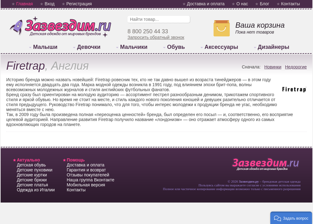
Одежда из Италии (36, 189)
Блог (264, 3)
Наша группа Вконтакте (90, 179)
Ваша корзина (260, 25)
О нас (242, 3)
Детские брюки (32, 179)
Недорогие (296, 66)
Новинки (273, 66)
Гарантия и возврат (86, 169)
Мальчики (133, 47)
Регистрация (79, 3)
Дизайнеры (273, 47)
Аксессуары (221, 47)
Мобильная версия (86, 184)
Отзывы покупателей (88, 174)
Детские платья (32, 184)
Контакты (290, 3)
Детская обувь (31, 164)
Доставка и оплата (206, 3)
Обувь (176, 47)
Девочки (88, 47)
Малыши (45, 47)
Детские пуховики (34, 169)
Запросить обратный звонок (156, 37)
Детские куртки (32, 174)
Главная (24, 3)
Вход (50, 3)
